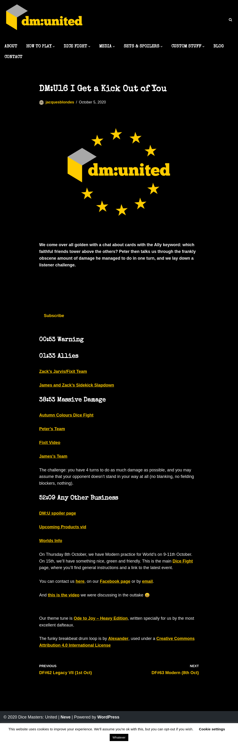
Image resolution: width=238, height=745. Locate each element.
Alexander (118, 638)
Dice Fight (183, 561)
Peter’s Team (52, 429)
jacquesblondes (60, 102)
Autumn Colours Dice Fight (66, 415)
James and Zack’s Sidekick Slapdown (76, 385)
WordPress (108, 717)
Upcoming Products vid (62, 527)
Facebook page (115, 581)
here (80, 581)
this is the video (63, 595)
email (147, 581)
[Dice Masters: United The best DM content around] (44, 20)
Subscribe (54, 315)
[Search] (230, 19)
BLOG (218, 46)
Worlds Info (50, 540)
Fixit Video (49, 442)
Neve (66, 717)
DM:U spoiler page (57, 513)
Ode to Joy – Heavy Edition (101, 618)
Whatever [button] (119, 737)
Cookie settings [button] (212, 729)
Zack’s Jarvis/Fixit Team (63, 371)
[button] (54, 47)
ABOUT (10, 46)
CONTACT (13, 57)
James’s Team (53, 456)
